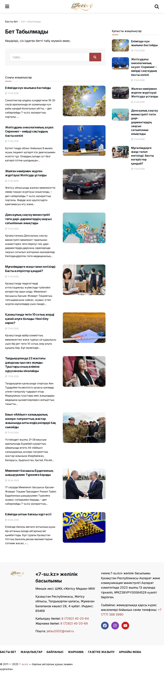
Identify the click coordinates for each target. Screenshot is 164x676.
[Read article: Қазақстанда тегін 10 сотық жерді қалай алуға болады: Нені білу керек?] (84, 327)
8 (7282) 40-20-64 (75, 618)
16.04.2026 (12, 480)
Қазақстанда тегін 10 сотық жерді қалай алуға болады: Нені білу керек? (29, 319)
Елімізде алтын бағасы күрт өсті (28, 514)
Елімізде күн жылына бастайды (28, 88)
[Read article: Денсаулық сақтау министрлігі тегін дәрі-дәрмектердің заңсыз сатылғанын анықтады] (84, 228)
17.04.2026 (12, 93)
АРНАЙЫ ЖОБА (130, 652)
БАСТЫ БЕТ (8, 652)
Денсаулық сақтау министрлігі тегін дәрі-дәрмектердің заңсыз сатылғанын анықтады (28, 219)
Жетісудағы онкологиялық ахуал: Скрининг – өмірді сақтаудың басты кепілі (29, 131)
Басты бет (11, 21)
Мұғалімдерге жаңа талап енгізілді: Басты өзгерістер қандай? (142, 155)
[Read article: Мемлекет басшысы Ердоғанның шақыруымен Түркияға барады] (84, 484)
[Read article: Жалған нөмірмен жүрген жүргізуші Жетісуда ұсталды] (84, 184)
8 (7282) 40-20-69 (74, 623)
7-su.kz (23, 664)
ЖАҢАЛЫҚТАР (31, 652)
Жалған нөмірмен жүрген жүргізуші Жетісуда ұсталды (144, 92)
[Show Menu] (7, 6)
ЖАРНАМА (76, 652)
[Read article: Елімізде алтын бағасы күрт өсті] (84, 527)
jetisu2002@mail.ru (60, 631)
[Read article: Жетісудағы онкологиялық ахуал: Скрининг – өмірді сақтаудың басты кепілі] (84, 140)
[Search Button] (157, 6)
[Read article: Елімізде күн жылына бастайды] (84, 101)
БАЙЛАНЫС (55, 652)
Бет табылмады (31, 21)
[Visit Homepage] (82, 6)
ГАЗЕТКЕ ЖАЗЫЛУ (101, 652)
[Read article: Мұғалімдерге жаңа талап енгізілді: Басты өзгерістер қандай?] (84, 280)
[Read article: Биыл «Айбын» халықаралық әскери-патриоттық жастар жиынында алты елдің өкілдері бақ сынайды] (84, 427)
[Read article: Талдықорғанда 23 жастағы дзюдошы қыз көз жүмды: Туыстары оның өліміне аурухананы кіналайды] (84, 371)
